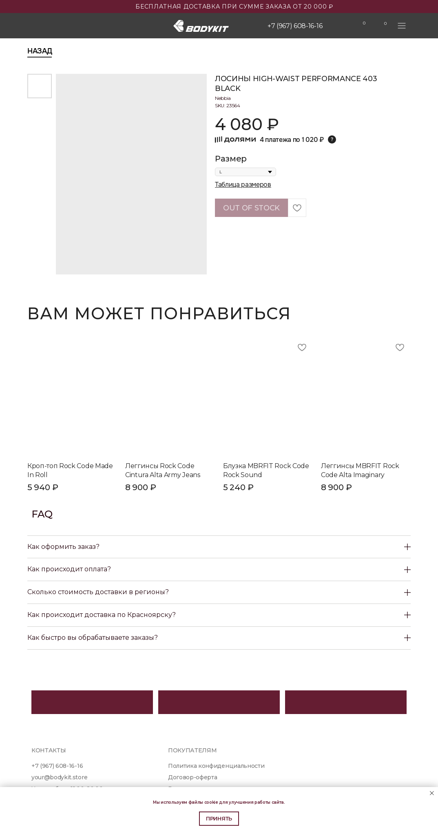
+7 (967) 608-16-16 (295, 26)
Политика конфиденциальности (216, 765)
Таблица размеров (243, 184)
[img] (342, 26)
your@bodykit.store (59, 777)
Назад (39, 50)
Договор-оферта (192, 777)
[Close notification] (432, 793)
